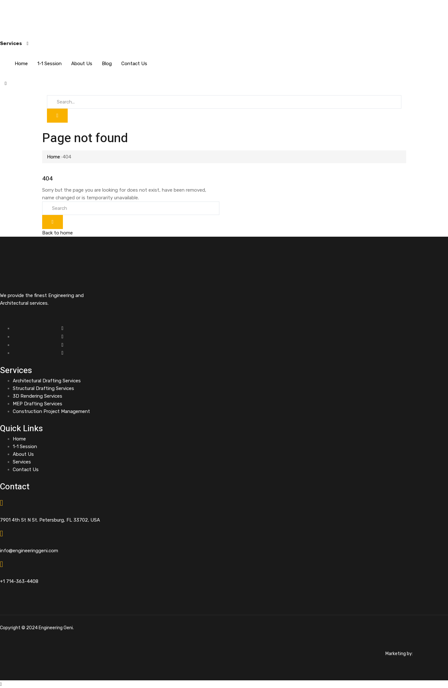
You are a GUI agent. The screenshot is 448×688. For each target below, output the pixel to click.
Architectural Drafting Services (47, 381)
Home (21, 63)
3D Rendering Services (37, 396)
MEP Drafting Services (37, 404)
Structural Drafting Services (43, 388)
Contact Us (134, 63)
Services (22, 462)
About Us (81, 63)
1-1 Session (49, 63)
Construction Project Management (51, 411)
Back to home (57, 233)
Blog (107, 63)
